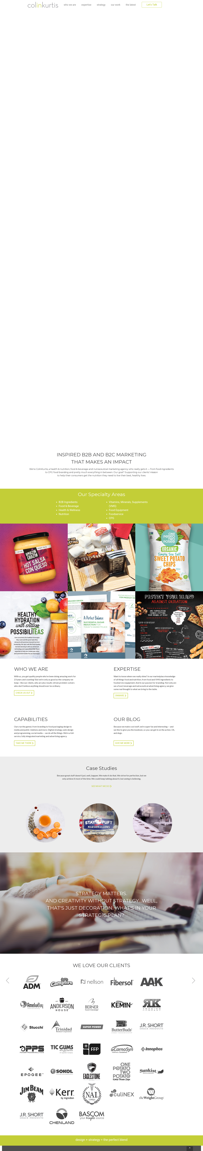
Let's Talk (152, 4)
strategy (101, 4)
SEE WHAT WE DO (102, 786)
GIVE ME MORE (123, 743)
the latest (131, 4)
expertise (86, 4)
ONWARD (120, 695)
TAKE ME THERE (25, 743)
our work (115, 4)
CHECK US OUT (24, 693)
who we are (70, 4)
